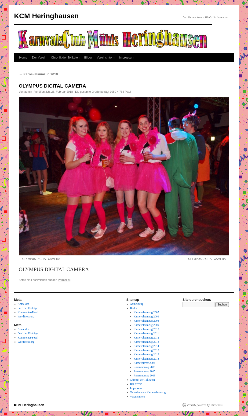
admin (28, 91)
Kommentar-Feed (27, 312)
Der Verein (39, 57)
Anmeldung (136, 304)
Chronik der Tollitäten (65, 57)
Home (23, 57)
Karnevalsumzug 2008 (146, 320)
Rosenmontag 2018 (144, 375)
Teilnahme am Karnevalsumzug (148, 392)
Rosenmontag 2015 (144, 371)
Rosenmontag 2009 (144, 367)
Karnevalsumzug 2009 (146, 325)
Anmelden (23, 304)
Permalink (64, 280)
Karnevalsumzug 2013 (146, 341)
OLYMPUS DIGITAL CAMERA (41, 259)
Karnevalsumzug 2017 (146, 354)
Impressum (126, 57)
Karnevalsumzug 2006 (146, 316)
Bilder (88, 57)
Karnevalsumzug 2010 (146, 329)
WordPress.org (26, 316)
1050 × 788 (117, 91)
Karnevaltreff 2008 (144, 362)
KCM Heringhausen (46, 16)
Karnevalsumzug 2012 (146, 337)
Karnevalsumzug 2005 (146, 312)
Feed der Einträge (28, 308)
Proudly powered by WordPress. (205, 405)
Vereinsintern (105, 57)
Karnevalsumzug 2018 (38, 74)
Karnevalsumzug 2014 (146, 346)
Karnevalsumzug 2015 (146, 350)
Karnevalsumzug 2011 (146, 333)
